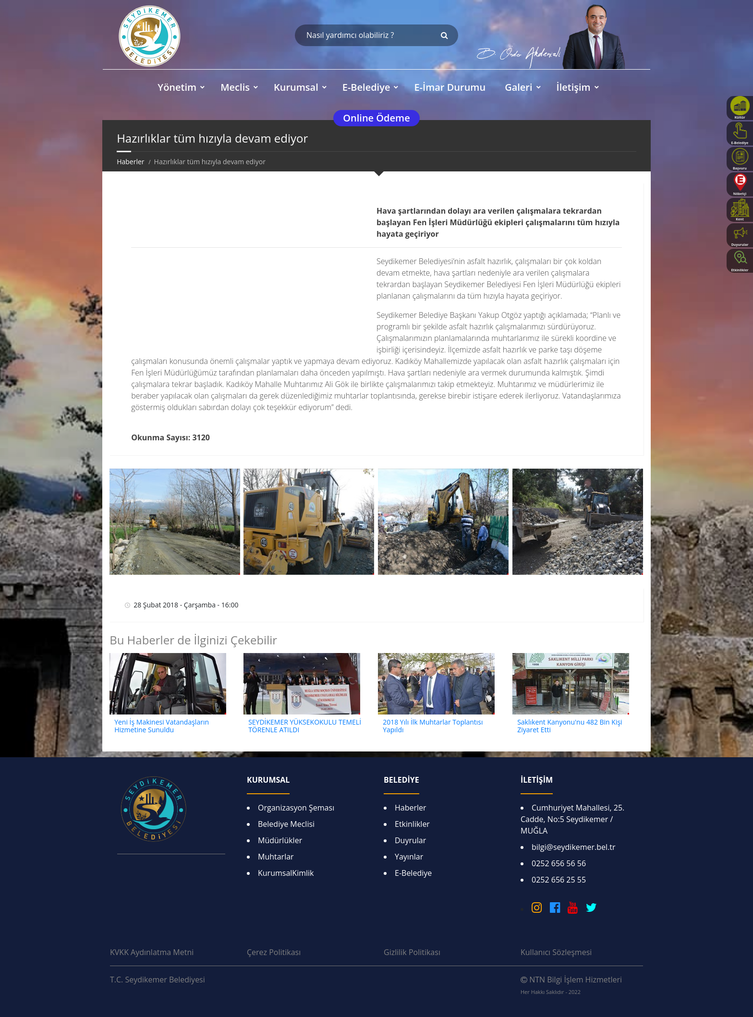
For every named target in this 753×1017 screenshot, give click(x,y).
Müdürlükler (280, 840)
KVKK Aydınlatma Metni (152, 952)
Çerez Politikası (274, 952)
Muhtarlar (276, 856)
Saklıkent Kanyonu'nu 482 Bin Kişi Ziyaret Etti (569, 726)
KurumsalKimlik (286, 873)
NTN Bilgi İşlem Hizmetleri (571, 984)
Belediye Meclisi (286, 824)
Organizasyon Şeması (296, 807)
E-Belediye (413, 873)
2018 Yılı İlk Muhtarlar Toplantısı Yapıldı (433, 726)
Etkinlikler (412, 824)
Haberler (130, 161)
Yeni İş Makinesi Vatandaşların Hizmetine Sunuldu (161, 726)
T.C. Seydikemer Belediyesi (157, 979)
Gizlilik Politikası (412, 952)
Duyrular (410, 840)
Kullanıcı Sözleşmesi (556, 952)
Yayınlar (409, 856)
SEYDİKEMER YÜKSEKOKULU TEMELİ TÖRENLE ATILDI (304, 726)
